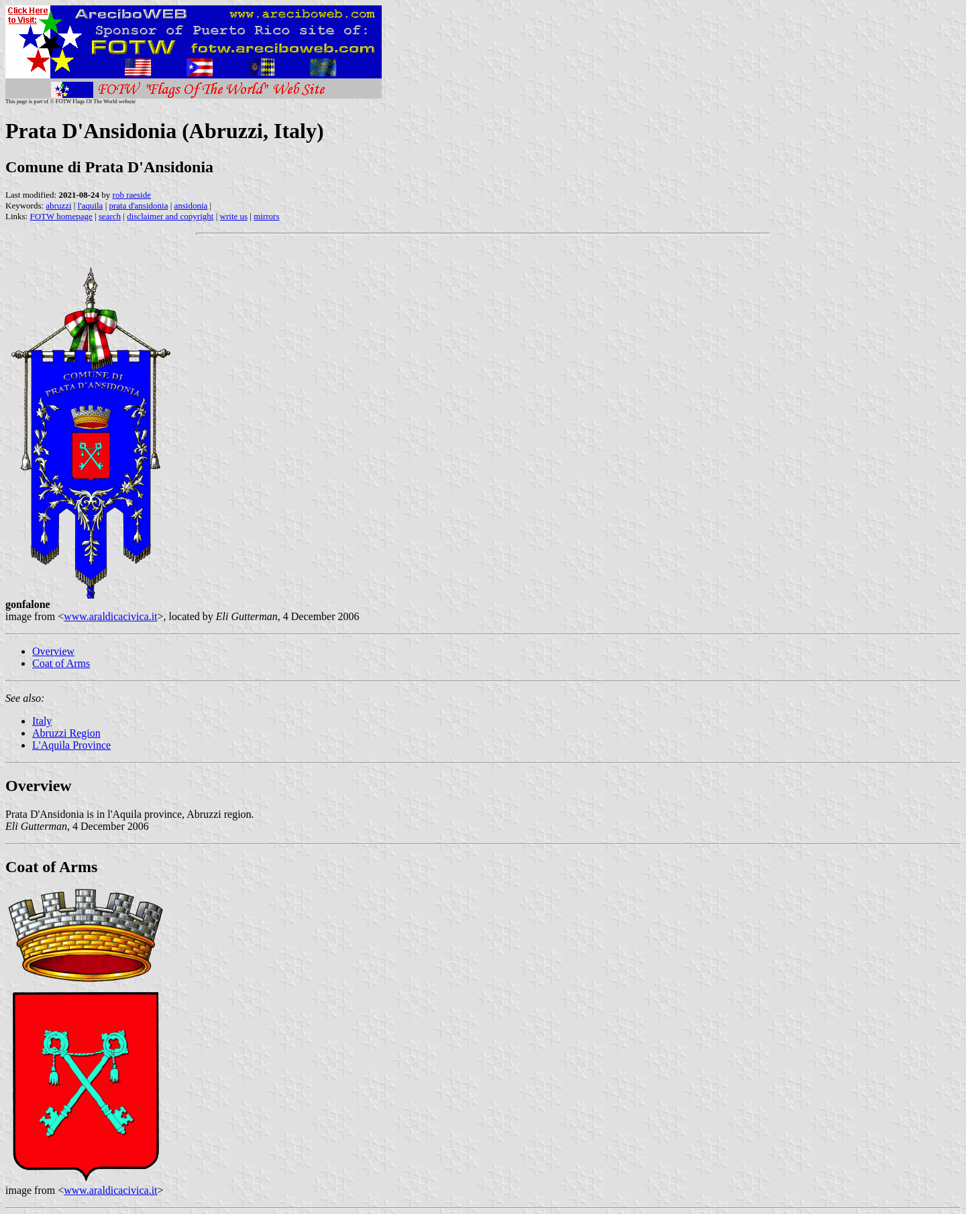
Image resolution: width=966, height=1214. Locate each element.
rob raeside (132, 195)
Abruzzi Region (66, 733)
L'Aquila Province (71, 745)
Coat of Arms (61, 663)
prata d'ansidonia (138, 205)
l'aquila (90, 205)
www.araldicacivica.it (110, 616)
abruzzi (58, 205)
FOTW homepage (61, 216)
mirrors (266, 216)
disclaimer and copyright (170, 216)
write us (234, 216)
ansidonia (191, 205)
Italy (42, 721)
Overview (53, 651)
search (110, 216)
